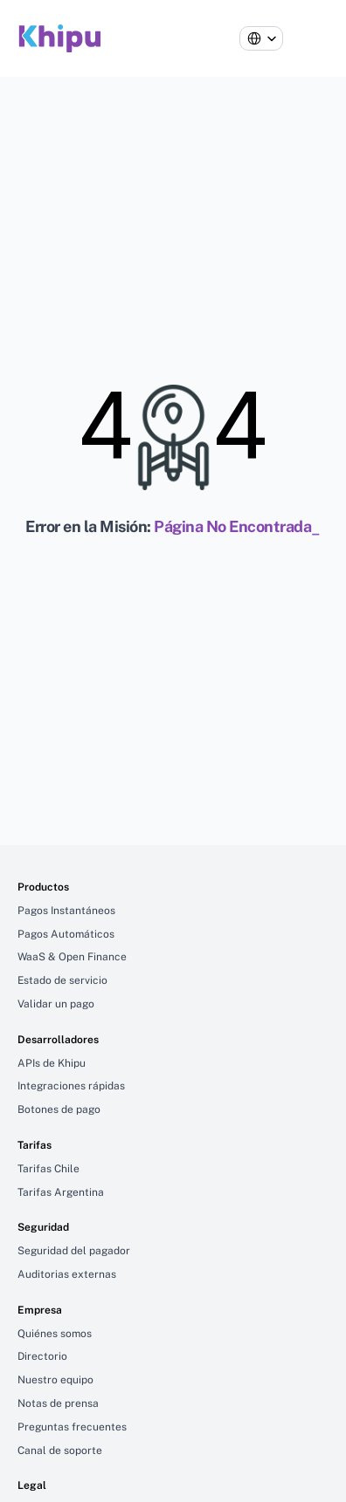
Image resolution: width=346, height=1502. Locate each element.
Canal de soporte (59, 1450)
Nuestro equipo (55, 1380)
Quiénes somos (54, 1334)
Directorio (42, 1356)
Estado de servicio (62, 980)
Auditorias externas (66, 1274)
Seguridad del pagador (73, 1251)
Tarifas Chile (48, 1169)
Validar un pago (55, 1004)
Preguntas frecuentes (72, 1427)
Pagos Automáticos (65, 934)
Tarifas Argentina (60, 1192)
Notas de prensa (58, 1403)
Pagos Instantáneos (66, 911)
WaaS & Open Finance (72, 957)
